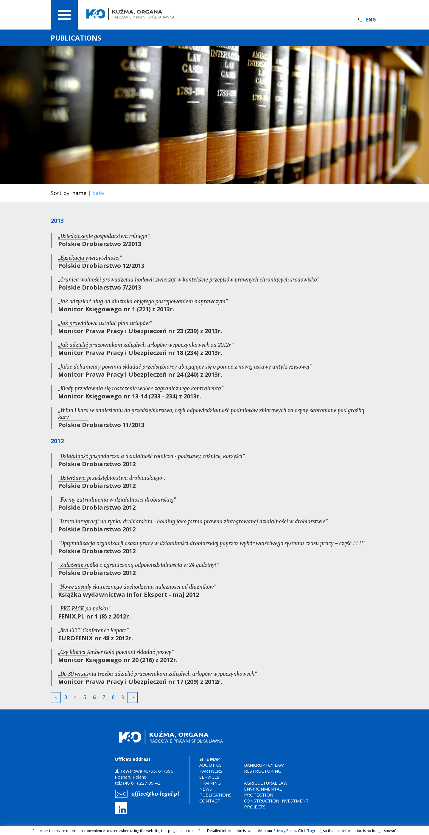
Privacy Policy (284, 830)
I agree (314, 830)
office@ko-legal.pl (155, 793)
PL (359, 19)
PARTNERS (210, 771)
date (98, 193)
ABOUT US (210, 765)
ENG (371, 19)
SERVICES (209, 777)
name (79, 193)
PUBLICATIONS (215, 795)
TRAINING (210, 783)
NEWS (205, 789)
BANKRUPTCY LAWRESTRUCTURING (264, 768)
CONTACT (209, 801)
